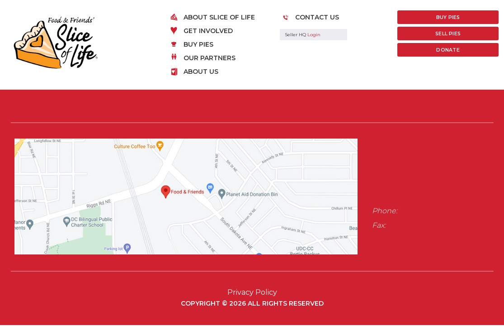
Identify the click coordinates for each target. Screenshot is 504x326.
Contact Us (317, 17)
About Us (201, 71)
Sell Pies (448, 34)
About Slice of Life (219, 17)
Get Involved (208, 31)
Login (313, 34)
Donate (447, 50)
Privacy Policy (252, 292)
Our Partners (210, 58)
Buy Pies (198, 44)
